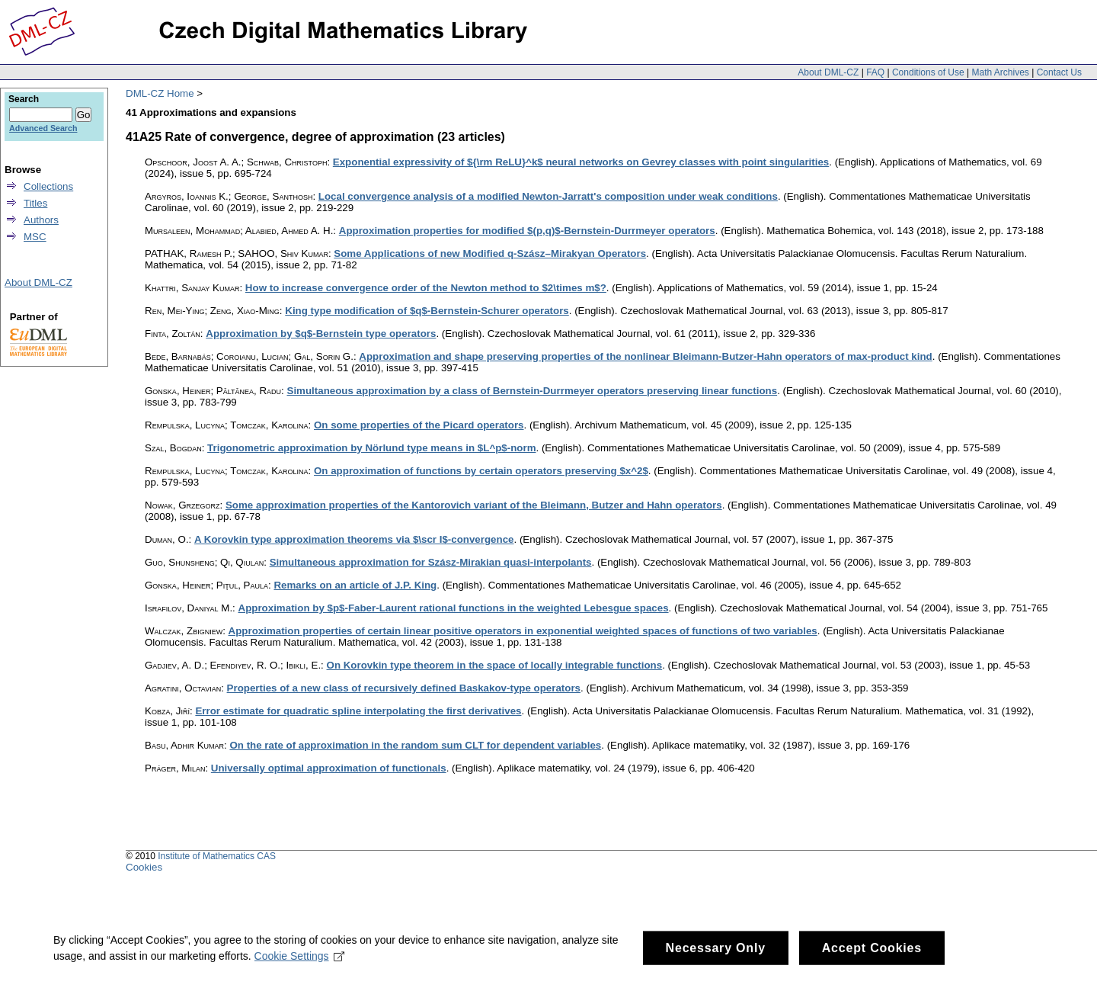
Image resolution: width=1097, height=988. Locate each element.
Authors (41, 220)
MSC (35, 236)
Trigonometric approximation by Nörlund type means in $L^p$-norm (371, 448)
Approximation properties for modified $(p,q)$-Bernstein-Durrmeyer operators (527, 230)
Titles (35, 203)
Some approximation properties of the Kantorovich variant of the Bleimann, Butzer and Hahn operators (473, 505)
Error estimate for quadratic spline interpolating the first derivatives (358, 711)
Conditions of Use (928, 72)
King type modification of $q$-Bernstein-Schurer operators (427, 310)
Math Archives (999, 72)
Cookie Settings (299, 965)
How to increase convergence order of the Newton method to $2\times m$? (425, 288)
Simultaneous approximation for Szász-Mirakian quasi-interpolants (431, 562)
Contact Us (1059, 72)
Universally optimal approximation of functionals (328, 768)
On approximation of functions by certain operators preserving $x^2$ (481, 470)
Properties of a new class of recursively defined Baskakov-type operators (403, 688)
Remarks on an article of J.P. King (355, 585)
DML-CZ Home (160, 93)
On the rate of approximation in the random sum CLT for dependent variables (415, 745)
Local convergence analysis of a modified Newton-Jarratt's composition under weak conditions (548, 196)
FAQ (875, 72)
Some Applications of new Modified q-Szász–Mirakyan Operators (490, 253)
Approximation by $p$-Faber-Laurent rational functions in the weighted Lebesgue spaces (453, 608)
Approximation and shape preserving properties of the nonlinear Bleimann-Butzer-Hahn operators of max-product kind (645, 356)
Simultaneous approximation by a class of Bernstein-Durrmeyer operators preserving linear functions (532, 390)
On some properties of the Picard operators (419, 425)
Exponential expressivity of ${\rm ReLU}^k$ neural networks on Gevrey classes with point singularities (581, 162)
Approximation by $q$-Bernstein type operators (321, 333)
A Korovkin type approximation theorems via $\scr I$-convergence (353, 539)
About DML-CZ (828, 72)
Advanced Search (43, 128)
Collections (48, 186)
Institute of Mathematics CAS (217, 856)
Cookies (144, 867)
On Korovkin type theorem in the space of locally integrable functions (495, 665)
